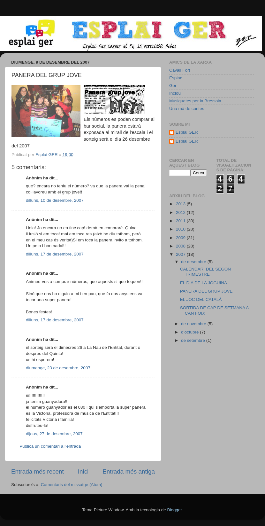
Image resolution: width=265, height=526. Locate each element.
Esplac (175, 77)
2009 (181, 237)
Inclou (175, 93)
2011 (181, 220)
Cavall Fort (179, 70)
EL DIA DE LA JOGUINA (203, 282)
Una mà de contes (186, 108)
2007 (181, 254)
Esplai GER (187, 132)
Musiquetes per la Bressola (195, 100)
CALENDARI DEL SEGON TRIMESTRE (205, 272)
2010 (181, 229)
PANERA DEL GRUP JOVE (206, 291)
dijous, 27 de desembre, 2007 (54, 433)
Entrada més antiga (128, 471)
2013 (181, 203)
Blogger (174, 509)
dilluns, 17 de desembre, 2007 (55, 254)
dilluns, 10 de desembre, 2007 (55, 200)
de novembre (194, 323)
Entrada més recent (37, 471)
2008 (181, 246)
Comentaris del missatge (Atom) (71, 484)
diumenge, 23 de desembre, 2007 (58, 367)
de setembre (193, 340)
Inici (83, 471)
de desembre (194, 261)
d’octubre (190, 332)
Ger (173, 85)
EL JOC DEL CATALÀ (201, 299)
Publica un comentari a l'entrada (50, 446)
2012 (181, 212)
